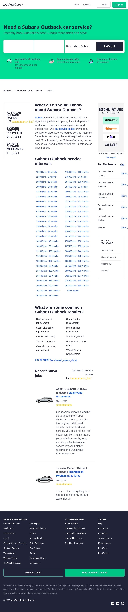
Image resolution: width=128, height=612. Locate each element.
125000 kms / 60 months (47, 266)
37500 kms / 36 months (46, 197)
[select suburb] (79, 46)
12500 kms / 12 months (46, 172)
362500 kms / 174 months (77, 276)
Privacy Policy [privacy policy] (71, 523)
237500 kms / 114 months (77, 216)
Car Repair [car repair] (35, 523)
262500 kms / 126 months (77, 236)
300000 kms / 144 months (77, 251)
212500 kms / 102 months (77, 201)
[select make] (17, 46)
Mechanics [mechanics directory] (8, 528)
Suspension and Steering (14, 543)
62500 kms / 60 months (46, 216)
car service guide (65, 128)
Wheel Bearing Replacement (74, 352)
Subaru (39, 117)
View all (111, 227)
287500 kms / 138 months (77, 246)
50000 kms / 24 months (46, 201)
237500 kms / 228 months (77, 221)
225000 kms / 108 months (77, 211)
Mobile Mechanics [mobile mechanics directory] (38, 528)
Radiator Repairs (11, 548)
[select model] (48, 46)
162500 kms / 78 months (47, 295)
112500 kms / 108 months (48, 251)
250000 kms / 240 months (77, 231)
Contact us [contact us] (103, 528)
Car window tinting (45, 336)
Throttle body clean (46, 341)
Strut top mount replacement (44, 321)
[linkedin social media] (118, 603)
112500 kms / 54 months (47, 256)
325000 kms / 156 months (77, 261)
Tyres (32, 553)
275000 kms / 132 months (77, 241)
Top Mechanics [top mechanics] (105, 538)
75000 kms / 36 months (46, 221)
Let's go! (109, 46)
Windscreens (9, 533)
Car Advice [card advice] (103, 533)
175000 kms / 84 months (76, 177)
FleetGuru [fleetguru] (102, 548)
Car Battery (35, 548)
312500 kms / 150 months (77, 256)
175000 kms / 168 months (77, 172)
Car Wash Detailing (12, 563)
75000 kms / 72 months (46, 226)
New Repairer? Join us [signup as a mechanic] (94, 572)
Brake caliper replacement (73, 330)
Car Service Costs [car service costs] (11, 523)
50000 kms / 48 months (46, 206)
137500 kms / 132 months (48, 271)
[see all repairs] (64, 360)
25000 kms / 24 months (46, 187)
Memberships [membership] (104, 543)
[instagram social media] (123, 603)
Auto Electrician (37, 543)
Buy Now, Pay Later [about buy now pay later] (74, 543)
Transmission (9, 553)
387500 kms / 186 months (77, 286)
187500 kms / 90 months (76, 187)
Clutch (6, 538)
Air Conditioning (37, 538)
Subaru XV (106, 264)
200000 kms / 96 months (76, 197)
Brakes (33, 533)
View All (105, 271)
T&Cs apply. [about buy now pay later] (111, 157)
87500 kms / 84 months (46, 236)
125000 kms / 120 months (48, 261)
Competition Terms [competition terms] (73, 538)
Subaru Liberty (108, 250)
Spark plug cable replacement (45, 330)
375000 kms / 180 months (77, 281)
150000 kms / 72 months (47, 286)
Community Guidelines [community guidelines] (75, 533)
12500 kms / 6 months (46, 177)
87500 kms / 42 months (46, 231)
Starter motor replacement (73, 321)
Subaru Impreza (108, 257)
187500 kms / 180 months (77, 182)
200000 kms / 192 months (77, 192)
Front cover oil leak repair (76, 343)
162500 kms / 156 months (48, 290)
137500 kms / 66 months (47, 276)
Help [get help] (100, 523)
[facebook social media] (113, 603)
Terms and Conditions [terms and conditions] (75, 528)
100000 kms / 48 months (47, 241)
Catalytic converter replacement (46, 348)
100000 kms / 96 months (47, 246)
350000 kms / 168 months (77, 271)
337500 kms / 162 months (77, 266)
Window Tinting (10, 558)
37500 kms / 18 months (46, 192)
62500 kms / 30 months (46, 211)
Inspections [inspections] (35, 563)
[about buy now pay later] (111, 127)
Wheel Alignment (75, 336)
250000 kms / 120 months (77, 226)
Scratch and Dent (37, 558)
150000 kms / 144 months (48, 281)
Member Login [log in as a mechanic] (33, 572)
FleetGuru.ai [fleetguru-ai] (104, 553)
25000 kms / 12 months (46, 182)
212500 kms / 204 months (77, 206)
